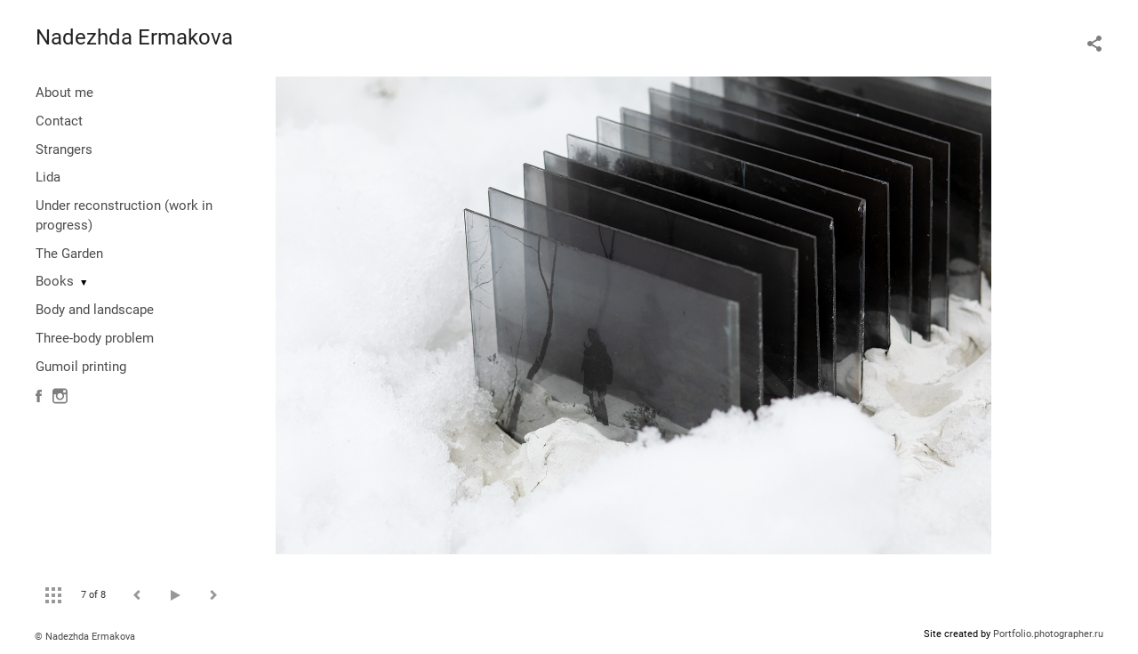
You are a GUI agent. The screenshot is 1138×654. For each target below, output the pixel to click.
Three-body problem (95, 338)
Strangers (64, 149)
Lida (48, 177)
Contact (59, 121)
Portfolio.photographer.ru (1048, 634)
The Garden (69, 254)
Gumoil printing (81, 367)
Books (55, 281)
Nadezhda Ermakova (134, 37)
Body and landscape (95, 310)
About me (64, 93)
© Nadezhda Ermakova (85, 636)
